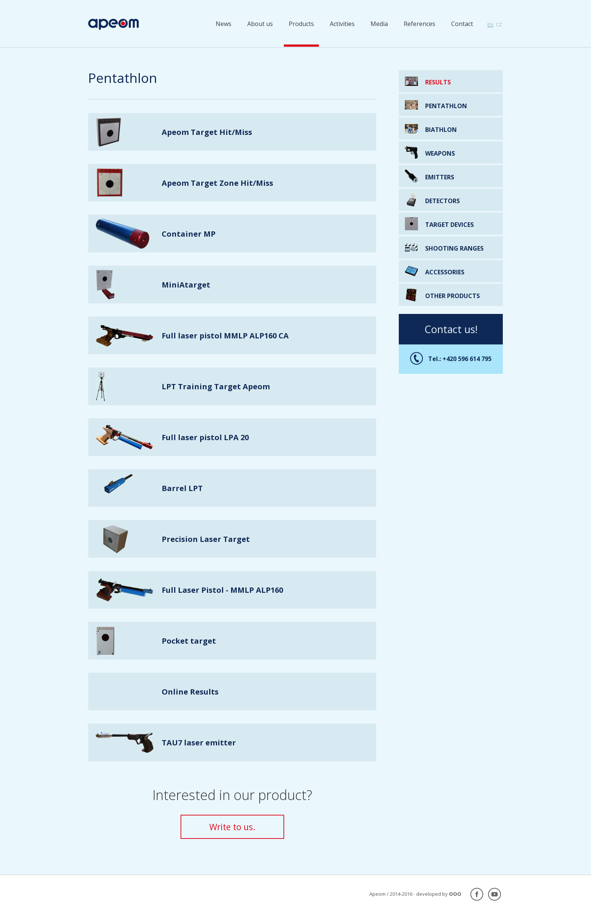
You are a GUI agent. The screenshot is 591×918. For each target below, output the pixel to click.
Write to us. (232, 827)
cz (499, 24)
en (490, 24)
